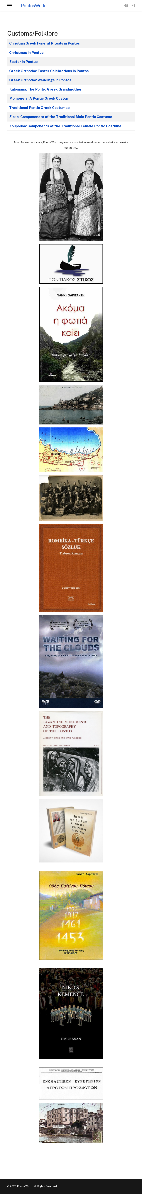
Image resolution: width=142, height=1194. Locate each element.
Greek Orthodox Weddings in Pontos (40, 80)
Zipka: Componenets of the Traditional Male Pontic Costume (60, 117)
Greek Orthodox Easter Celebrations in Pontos (49, 71)
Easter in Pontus (23, 62)
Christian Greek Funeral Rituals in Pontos (44, 43)
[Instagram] (133, 6)
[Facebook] (126, 6)
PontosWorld (34, 5)
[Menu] (9, 5)
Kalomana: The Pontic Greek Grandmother (45, 89)
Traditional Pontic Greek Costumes (39, 108)
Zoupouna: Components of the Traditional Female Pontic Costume (65, 126)
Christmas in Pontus (26, 52)
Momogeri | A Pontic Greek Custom (39, 98)
